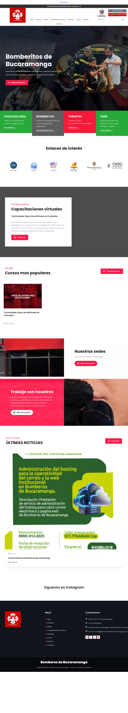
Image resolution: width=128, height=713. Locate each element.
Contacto (59, 24)
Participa (71, 19)
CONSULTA (73, 127)
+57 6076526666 (94, 623)
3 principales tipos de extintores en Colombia (21, 314)
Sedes (46, 19)
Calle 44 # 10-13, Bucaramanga (100, 619)
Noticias (86, 19)
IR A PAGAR (10, 127)
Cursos (78, 19)
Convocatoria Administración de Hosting (29, 558)
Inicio (31, 19)
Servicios (39, 19)
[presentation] (5, 496)
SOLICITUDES (106, 130)
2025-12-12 (12, 554)
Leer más (12, 562)
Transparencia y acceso (58, 19)
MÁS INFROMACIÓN (45, 130)
